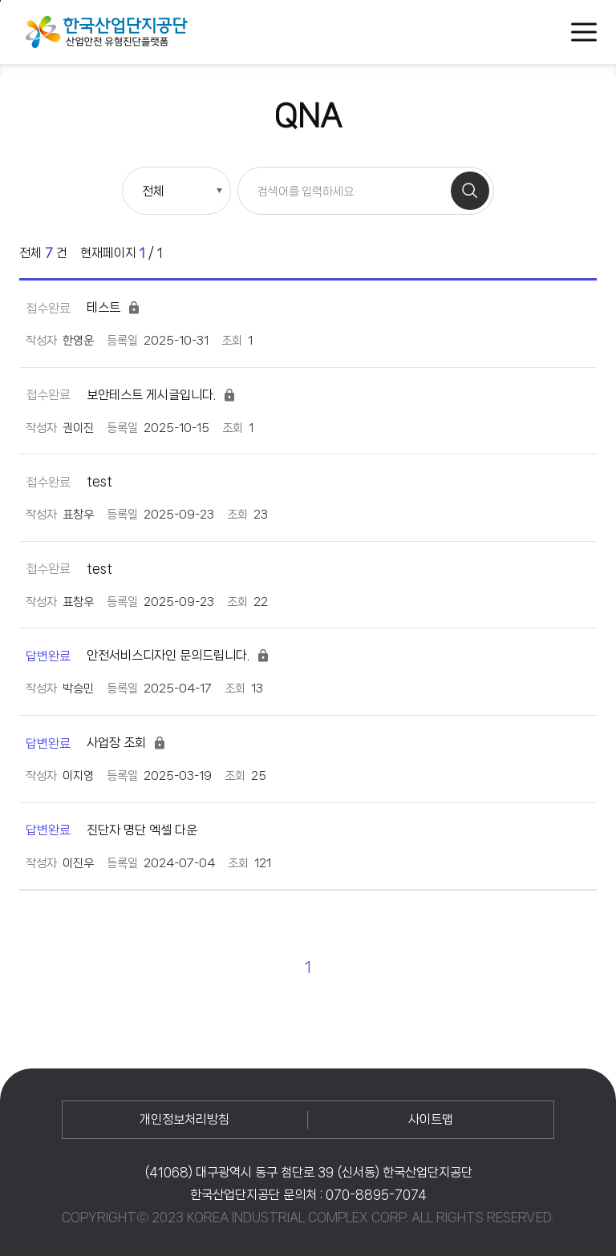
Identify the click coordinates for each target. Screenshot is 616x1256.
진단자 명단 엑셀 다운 (111, 830)
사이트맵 (430, 1119)
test (69, 482)
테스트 (83, 308)
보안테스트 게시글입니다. (131, 395)
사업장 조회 (96, 743)
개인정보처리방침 (184, 1119)
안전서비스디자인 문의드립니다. (148, 655)
